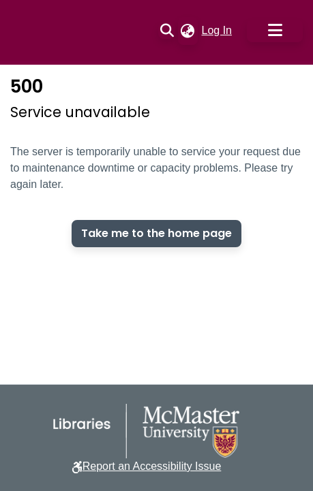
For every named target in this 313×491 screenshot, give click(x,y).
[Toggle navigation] (275, 31)
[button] (166, 30)
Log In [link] (217, 30)
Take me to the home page (156, 233)
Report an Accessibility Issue (152, 466)
